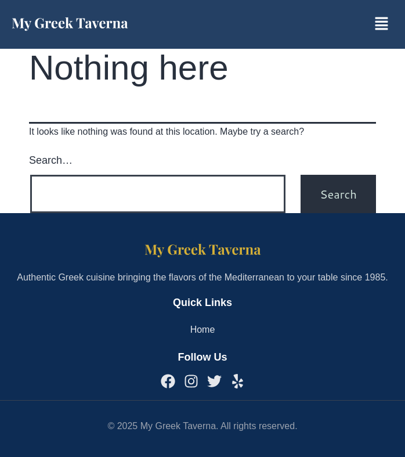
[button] (381, 24)
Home (202, 329)
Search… (51, 160)
